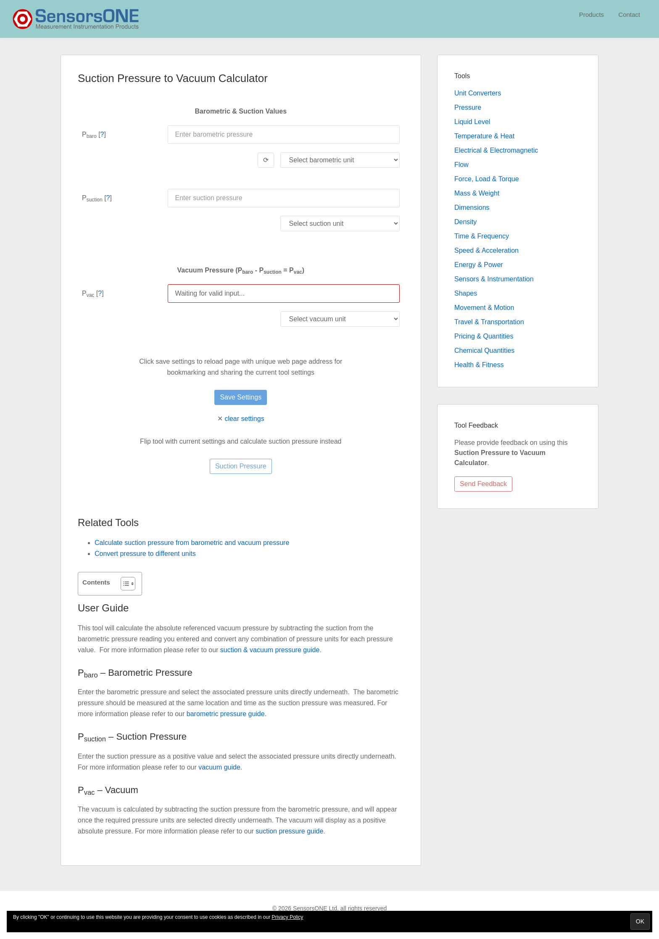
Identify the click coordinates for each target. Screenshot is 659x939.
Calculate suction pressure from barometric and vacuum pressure (192, 542)
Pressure (467, 107)
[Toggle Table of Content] (123, 584)
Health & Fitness (478, 364)
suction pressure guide (289, 831)
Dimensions (472, 207)
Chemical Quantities (484, 350)
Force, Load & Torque (486, 179)
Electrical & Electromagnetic (496, 150)
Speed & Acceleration (486, 250)
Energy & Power (478, 264)
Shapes (465, 293)
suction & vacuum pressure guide (270, 649)
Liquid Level (472, 121)
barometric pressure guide (226, 713)
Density (465, 221)
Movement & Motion (484, 307)
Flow (461, 164)
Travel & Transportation (489, 321)
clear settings (244, 418)
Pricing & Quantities (484, 336)
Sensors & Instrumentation (494, 279)
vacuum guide (219, 767)
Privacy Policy (287, 917)
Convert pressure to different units (145, 553)
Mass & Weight (476, 193)
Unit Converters (477, 93)
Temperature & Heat (484, 136)
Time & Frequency (481, 236)
